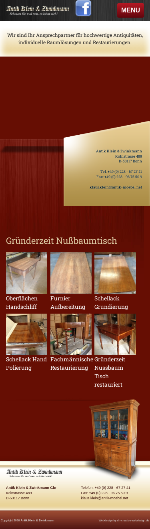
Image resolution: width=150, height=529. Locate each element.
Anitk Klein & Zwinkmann (37, 520)
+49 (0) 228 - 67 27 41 (125, 171)
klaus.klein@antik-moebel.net (116, 187)
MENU (132, 12)
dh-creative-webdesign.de (133, 520)
